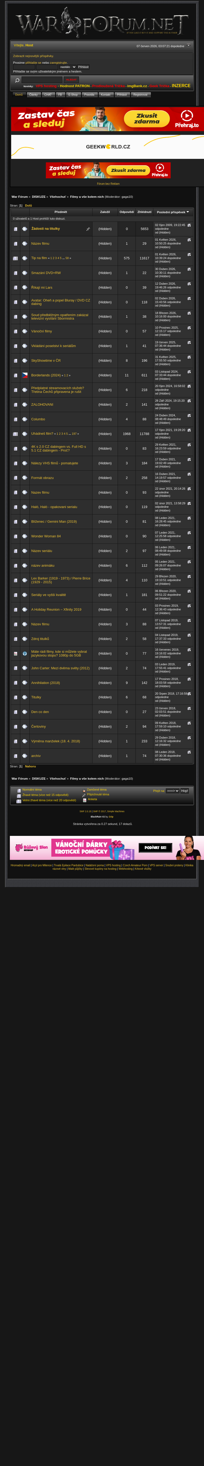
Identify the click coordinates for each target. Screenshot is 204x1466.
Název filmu (40, 243)
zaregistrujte (58, 62)
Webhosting (126, 868)
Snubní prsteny (174, 865)
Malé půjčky (75, 868)
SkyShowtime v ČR (46, 361)
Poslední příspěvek (173, 212)
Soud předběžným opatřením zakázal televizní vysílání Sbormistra (59, 317)
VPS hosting (113, 865)
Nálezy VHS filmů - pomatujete (54, 463)
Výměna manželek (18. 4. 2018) (55, 741)
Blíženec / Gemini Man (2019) (54, 521)
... (64, 258)
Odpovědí (126, 212)
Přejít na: (159, 790)
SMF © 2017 (99, 811)
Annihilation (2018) (45, 683)
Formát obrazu (42, 478)
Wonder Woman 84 (46, 536)
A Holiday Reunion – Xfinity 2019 (56, 609)
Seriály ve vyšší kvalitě (48, 595)
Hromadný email (20, 865)
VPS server (156, 865)
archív (36, 756)
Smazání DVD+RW (46, 273)
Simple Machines (116, 811)
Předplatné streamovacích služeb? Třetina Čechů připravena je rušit (57, 390)
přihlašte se (33, 62)
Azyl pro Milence (42, 865)
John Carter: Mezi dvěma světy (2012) (60, 668)
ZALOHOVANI (42, 404)
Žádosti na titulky (45, 229)
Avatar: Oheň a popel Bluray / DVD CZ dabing (60, 302)
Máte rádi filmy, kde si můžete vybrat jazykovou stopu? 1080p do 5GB (59, 653)
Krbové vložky (143, 868)
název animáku (42, 565)
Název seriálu (41, 551)
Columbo (38, 419)
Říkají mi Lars (41, 287)
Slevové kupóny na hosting (101, 868)
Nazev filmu (40, 492)
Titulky (36, 697)
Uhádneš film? (42, 434)
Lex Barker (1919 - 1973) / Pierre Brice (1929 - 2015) (60, 580)
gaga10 (127, 196)
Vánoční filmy (41, 331)
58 (67, 258)
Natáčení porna (95, 865)
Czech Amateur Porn (135, 865)
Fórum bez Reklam (108, 183)
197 (74, 433)
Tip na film (39, 258)
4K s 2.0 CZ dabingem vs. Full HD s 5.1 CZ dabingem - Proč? (58, 448)
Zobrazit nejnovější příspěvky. (33, 56)
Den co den (40, 712)
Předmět (61, 212)
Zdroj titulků (40, 639)
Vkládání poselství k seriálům (53, 346)
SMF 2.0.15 (85, 811)
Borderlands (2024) (46, 375)
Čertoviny (38, 726)
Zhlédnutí (144, 212)
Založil (105, 212)
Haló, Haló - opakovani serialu (54, 507)
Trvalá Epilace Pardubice (68, 865)
